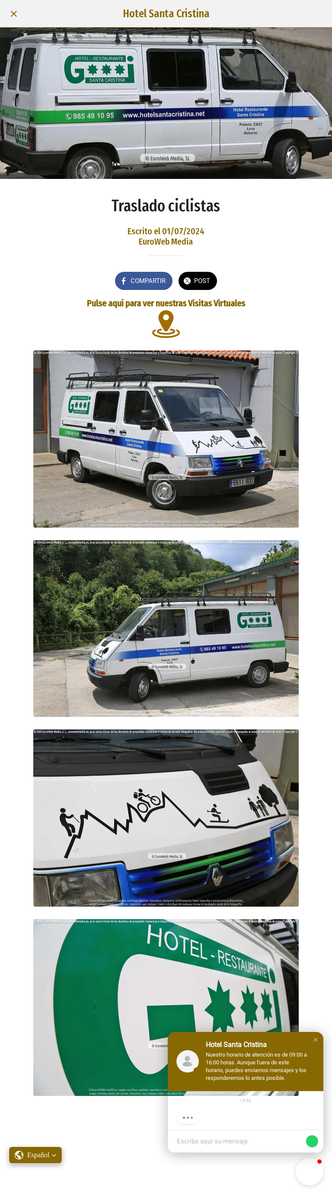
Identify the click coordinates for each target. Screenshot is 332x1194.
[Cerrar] (14, 14)
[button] (315, 1039)
